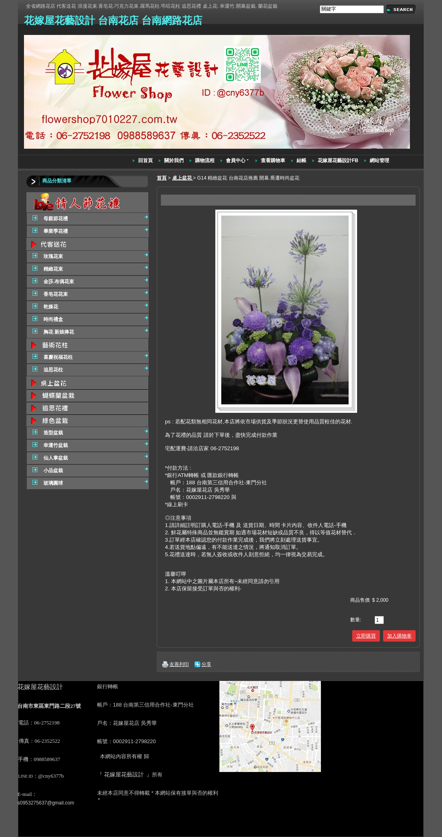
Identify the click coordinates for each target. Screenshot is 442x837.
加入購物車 (399, 636)
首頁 (162, 178)
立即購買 (366, 636)
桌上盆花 (182, 178)
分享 (206, 664)
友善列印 (179, 664)
